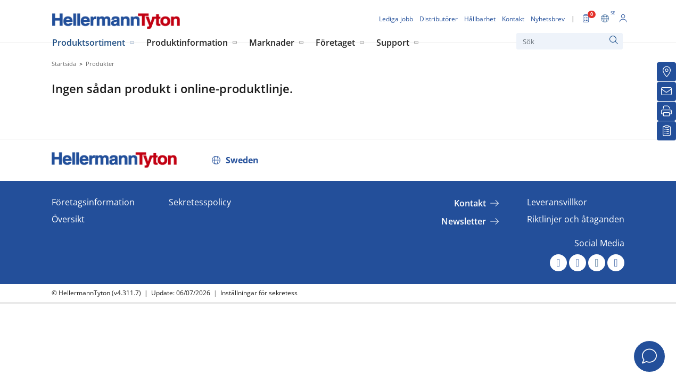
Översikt (68, 219)
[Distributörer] (666, 71)
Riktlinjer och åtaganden (575, 219)
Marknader (271, 42)
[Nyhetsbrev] (666, 91)
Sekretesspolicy (200, 202)
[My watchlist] (666, 130)
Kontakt (470, 203)
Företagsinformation (93, 202)
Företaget (335, 42)
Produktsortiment (88, 42)
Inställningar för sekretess (259, 292)
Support (392, 42)
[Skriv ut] (666, 111)
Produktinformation (187, 42)
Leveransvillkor (557, 202)
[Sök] (569, 41)
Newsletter (463, 221)
